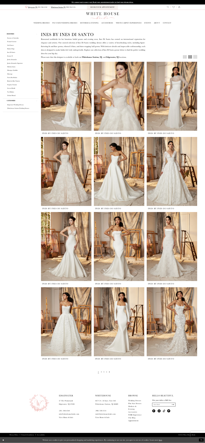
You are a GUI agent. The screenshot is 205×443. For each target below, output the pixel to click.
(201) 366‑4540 (64, 411)
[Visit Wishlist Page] (173, 7)
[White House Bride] (102, 16)
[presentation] (66, 96)
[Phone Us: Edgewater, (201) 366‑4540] (36, 7)
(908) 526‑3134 (100, 411)
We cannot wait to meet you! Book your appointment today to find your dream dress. (102, 2)
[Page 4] (107, 372)
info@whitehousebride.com (69, 414)
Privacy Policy (14, 435)
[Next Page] (110, 372)
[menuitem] (36, 7)
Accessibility (41, 435)
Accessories (132, 412)
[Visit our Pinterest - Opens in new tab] (168, 411)
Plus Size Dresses (134, 403)
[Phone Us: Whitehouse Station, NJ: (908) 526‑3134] (63, 7)
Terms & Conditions (27, 435)
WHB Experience (135, 415)
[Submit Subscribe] (172, 405)
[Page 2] (101, 372)
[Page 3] (104, 372)
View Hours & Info (66, 417)
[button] (179, 7)
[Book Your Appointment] (102, 7)
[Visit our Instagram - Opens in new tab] (159, 411)
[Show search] (168, 7)
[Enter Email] (164, 405)
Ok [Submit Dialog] (201, 440)
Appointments (133, 421)
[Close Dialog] (3, 440)
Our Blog (131, 418)
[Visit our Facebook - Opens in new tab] (154, 411)
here (160, 440)
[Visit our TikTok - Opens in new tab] (164, 411)
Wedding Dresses (134, 401)
